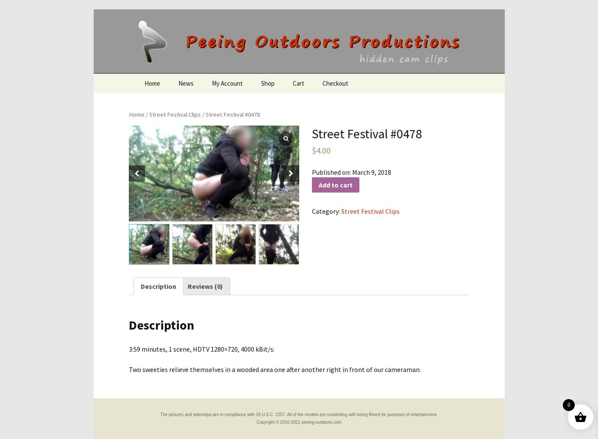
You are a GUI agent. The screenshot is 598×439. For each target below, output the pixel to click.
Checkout (335, 83)
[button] (291, 173)
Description (158, 286)
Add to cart (336, 185)
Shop (268, 83)
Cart (298, 83)
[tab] (159, 286)
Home (152, 83)
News (186, 83)
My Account (227, 83)
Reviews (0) (205, 286)
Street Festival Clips (175, 114)
